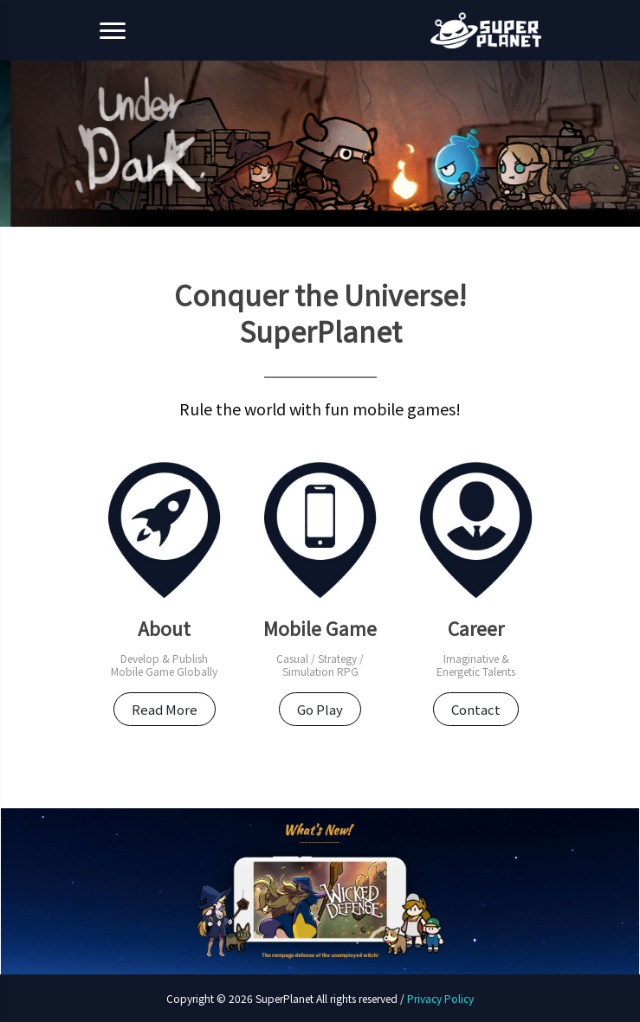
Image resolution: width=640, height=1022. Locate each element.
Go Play (320, 709)
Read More (164, 709)
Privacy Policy (440, 998)
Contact (476, 709)
